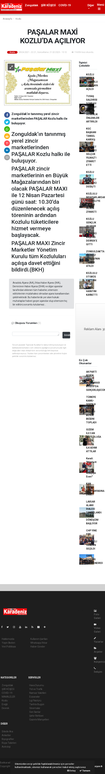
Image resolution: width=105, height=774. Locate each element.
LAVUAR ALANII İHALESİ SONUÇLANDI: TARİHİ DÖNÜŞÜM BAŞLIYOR (94, 512)
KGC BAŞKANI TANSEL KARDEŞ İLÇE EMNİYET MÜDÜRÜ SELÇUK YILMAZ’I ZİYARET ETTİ (91, 146)
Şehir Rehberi (36, 715)
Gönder (67, 335)
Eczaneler (34, 696)
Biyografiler (8, 739)
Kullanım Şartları (39, 639)
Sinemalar (34, 708)
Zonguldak (31, 5)
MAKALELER (8, 696)
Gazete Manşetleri (39, 719)
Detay (71, 770)
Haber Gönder (37, 646)
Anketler (6, 735)
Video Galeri (97, 628)
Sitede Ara (7, 731)
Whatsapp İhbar (38, 642)
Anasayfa (7, 18)
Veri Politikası (9, 646)
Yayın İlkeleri (8, 642)
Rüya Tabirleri (9, 742)
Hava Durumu (36, 685)
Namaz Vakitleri (37, 693)
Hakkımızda (8, 639)
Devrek (5, 708)
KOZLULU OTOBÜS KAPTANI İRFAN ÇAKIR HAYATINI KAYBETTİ (91, 284)
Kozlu (18, 18)
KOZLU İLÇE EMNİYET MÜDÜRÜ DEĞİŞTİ (91, 179)
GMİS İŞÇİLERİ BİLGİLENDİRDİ (94, 559)
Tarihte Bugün (36, 704)
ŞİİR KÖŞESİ (48, 5)
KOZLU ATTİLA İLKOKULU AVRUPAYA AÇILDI (92, 81)
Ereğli (5, 704)
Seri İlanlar (35, 712)
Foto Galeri (97, 614)
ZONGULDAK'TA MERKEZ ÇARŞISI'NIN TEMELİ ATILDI (95, 258)
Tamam (84, 770)
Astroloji (6, 746)
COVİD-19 (64, 5)
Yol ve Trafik (36, 689)
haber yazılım (7, 769)
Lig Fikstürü (35, 700)
